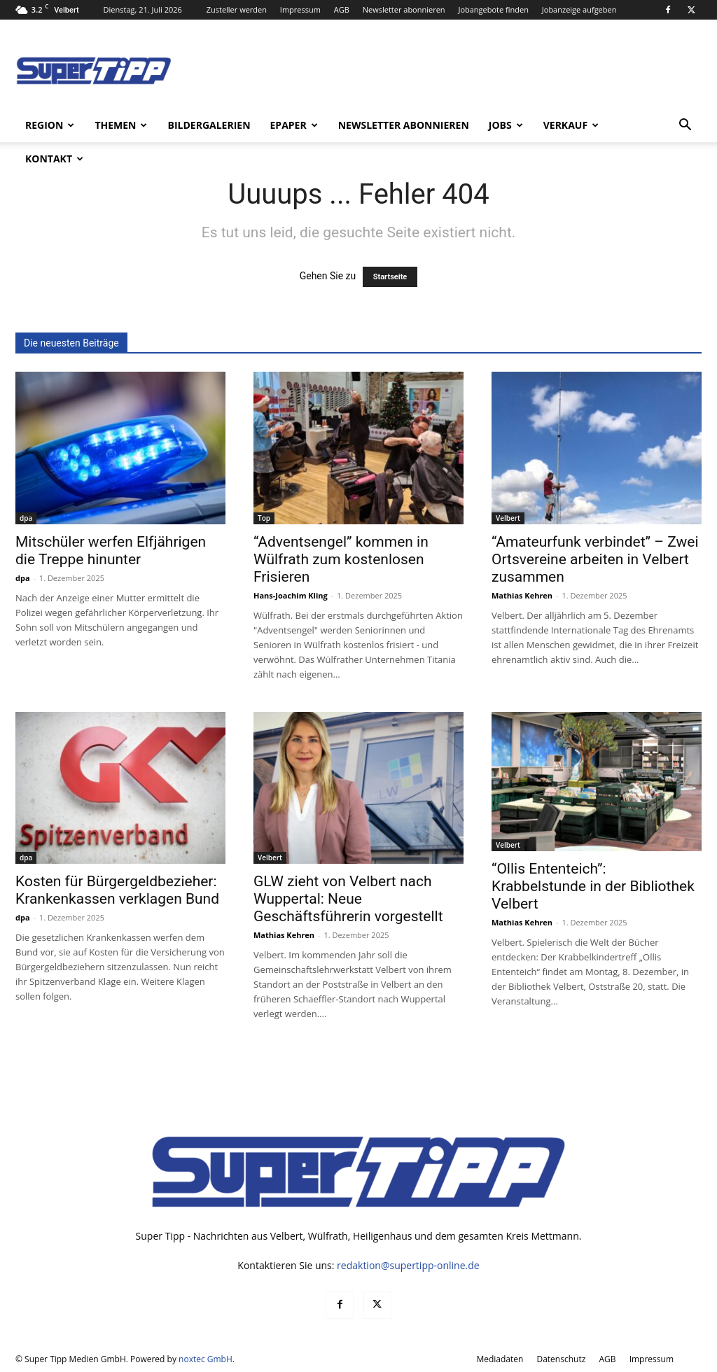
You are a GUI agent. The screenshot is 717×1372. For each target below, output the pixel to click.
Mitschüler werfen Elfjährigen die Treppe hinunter (110, 550)
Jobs (506, 125)
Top (264, 518)
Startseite (390, 276)
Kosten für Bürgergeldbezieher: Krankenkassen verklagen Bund (117, 890)
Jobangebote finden (493, 9)
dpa (26, 518)
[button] (685, 126)
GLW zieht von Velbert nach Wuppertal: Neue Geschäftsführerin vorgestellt (348, 899)
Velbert (508, 518)
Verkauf (571, 125)
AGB (341, 9)
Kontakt (54, 158)
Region (49, 125)
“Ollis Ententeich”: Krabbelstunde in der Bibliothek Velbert (593, 886)
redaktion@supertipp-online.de (408, 1265)
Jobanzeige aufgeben (579, 9)
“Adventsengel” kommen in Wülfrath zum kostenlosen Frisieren (341, 559)
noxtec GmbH (205, 1359)
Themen (121, 125)
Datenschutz (560, 1359)
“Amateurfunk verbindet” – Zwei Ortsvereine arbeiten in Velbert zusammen (595, 559)
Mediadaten (499, 1359)
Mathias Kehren (522, 595)
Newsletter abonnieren (404, 9)
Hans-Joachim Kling (290, 595)
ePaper (294, 125)
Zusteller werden (237, 9)
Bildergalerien (208, 125)
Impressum (300, 9)
